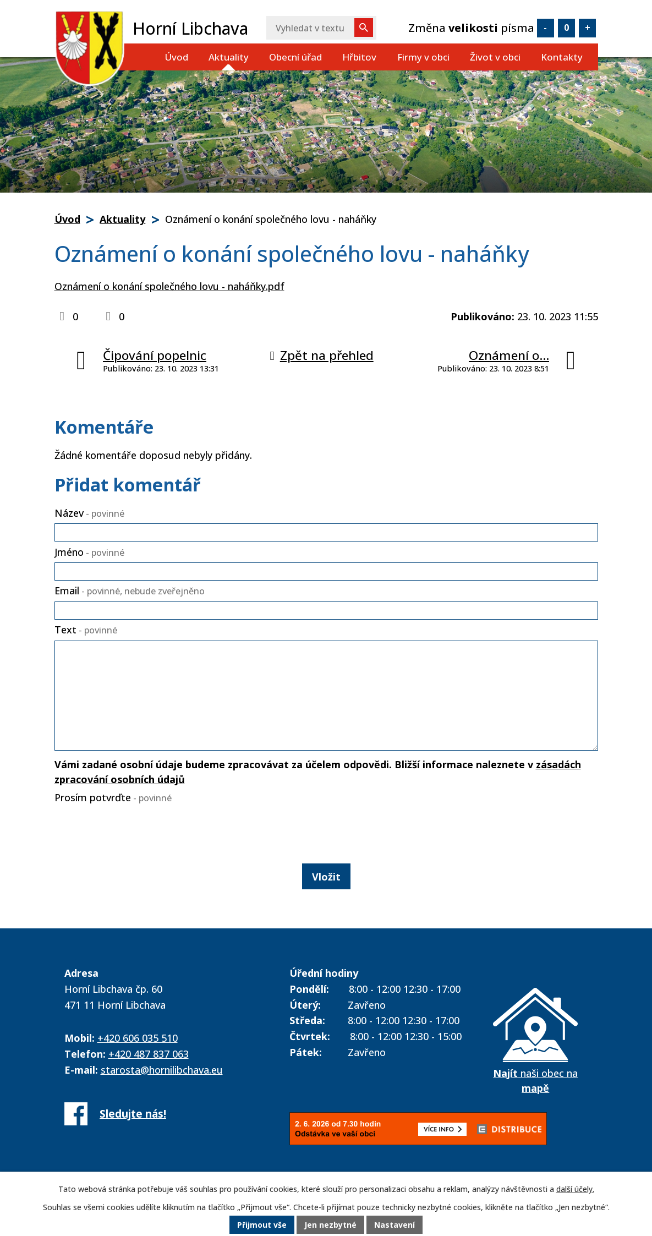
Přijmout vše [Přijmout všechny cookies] (262, 1224)
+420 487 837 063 (148, 1053)
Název (89, 512)
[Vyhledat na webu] (321, 28)
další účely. (575, 1189)
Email (129, 590)
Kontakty (562, 57)
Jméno (89, 552)
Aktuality (229, 57)
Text (85, 629)
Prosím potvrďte (113, 797)
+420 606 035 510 (137, 1037)
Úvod (176, 57)
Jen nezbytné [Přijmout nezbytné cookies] (330, 1224)
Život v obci (495, 57)
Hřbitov (359, 57)
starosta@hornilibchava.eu (162, 1069)
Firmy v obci (423, 57)
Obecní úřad (295, 57)
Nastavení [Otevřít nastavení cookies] (394, 1224)
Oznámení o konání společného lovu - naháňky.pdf (169, 286)
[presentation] (138, 831)
